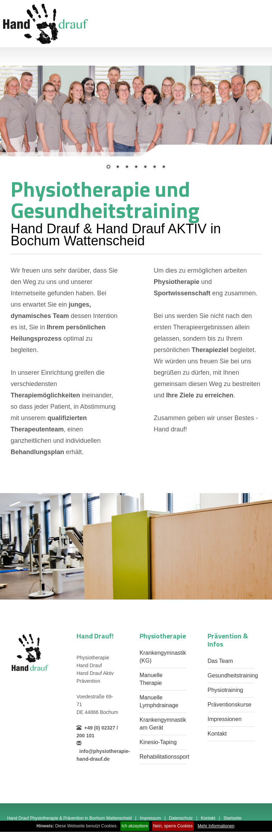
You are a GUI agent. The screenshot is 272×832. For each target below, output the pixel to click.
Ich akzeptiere (134, 825)
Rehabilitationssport (164, 757)
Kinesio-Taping (158, 742)
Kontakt (217, 734)
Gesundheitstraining (233, 675)
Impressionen (225, 719)
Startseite (232, 818)
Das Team (220, 661)
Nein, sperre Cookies (173, 825)
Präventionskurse (229, 705)
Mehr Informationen (216, 825)
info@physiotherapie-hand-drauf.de (103, 751)
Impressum (150, 818)
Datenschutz (181, 818)
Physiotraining (225, 690)
